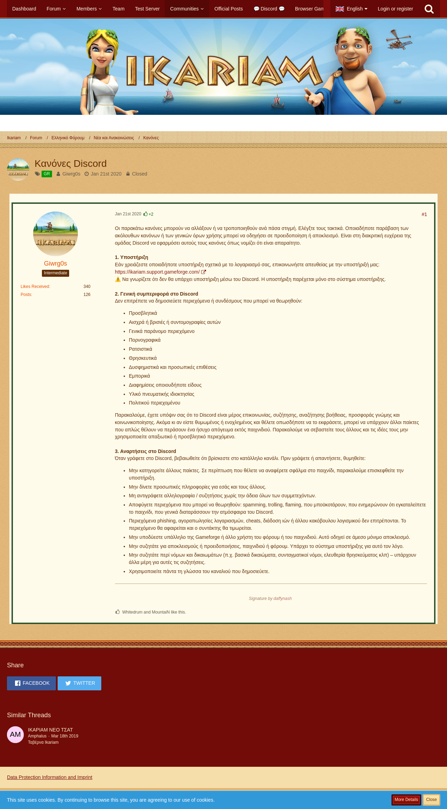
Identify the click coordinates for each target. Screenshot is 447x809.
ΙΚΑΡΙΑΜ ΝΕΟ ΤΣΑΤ (50, 730)
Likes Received (35, 286)
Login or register (395, 9)
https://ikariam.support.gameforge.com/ (157, 272)
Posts (26, 294)
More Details (406, 799)
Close (431, 799)
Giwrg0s (71, 174)
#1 (424, 214)
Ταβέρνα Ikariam (43, 742)
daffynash (282, 598)
